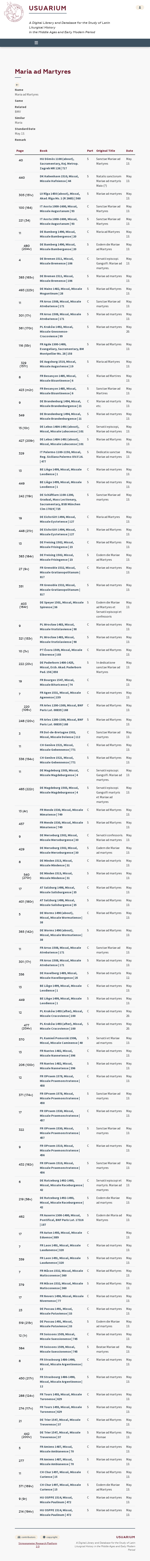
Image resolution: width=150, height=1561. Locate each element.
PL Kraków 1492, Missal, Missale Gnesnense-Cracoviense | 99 (56, 331)
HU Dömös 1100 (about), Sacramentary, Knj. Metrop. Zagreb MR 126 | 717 (59, 163)
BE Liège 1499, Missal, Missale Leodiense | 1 (61, 471)
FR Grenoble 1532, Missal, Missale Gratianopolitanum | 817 (60, 572)
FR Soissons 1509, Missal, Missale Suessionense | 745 (59, 1336)
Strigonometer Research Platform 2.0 (38, 1545)
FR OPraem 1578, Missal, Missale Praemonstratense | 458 (60, 1080)
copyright (50, 1537)
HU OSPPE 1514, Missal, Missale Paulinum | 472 (56, 1499)
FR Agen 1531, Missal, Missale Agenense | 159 (60, 695)
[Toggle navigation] (34, 43)
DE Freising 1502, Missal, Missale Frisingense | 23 (57, 544)
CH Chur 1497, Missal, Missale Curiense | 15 (60, 1474)
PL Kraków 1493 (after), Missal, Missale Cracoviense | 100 (61, 1013)
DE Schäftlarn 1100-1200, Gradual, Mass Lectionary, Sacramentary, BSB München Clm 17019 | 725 (60, 502)
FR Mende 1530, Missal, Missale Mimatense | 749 (61, 812)
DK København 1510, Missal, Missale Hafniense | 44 (59, 178)
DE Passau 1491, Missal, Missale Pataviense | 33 (56, 1311)
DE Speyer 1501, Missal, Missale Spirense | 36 (62, 604)
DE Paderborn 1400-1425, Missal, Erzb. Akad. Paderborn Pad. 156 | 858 (60, 667)
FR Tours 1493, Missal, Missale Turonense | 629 (61, 1396)
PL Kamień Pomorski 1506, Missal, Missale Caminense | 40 (61, 1040)
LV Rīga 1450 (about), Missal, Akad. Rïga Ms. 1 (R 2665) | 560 (60, 196)
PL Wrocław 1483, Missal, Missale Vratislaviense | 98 (58, 626)
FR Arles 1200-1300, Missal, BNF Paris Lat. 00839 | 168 (61, 707)
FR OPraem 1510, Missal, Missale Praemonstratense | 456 (60, 1150)
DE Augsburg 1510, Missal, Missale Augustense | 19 (58, 364)
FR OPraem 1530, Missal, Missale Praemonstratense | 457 (60, 1115)
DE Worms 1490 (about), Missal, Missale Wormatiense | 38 (61, 917)
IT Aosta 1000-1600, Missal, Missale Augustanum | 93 (59, 208)
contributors (26, 1537)
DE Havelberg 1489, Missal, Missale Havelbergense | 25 (59, 975)
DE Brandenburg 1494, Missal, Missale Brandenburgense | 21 (61, 403)
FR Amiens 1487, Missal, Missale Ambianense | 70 (57, 1449)
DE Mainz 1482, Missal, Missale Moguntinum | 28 (61, 291)
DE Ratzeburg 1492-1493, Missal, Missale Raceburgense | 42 (62, 1185)
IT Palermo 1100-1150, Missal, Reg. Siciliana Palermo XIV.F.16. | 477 (61, 456)
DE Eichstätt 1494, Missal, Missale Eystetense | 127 (58, 519)
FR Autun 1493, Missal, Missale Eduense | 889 (61, 1235)
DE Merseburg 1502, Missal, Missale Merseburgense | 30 (59, 837)
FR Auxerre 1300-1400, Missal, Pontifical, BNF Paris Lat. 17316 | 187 (61, 1219)
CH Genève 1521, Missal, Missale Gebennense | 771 (58, 747)
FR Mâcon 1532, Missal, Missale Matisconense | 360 (61, 1273)
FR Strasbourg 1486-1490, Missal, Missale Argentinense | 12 (61, 1364)
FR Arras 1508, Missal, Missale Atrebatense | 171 (60, 303)
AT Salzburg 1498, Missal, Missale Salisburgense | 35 (58, 889)
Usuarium (48, 8)
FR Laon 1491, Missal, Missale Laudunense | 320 (60, 1247)
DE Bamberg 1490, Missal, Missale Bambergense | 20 (58, 234)
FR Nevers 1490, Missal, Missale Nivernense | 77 (62, 1298)
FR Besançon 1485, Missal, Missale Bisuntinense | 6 (58, 378)
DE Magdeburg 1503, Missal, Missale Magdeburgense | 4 (59, 772)
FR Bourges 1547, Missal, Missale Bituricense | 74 (57, 682)
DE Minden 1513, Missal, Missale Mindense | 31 (56, 863)
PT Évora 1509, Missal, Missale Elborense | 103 (61, 652)
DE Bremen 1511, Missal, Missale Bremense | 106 (57, 261)
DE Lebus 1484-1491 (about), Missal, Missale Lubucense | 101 (62, 429)
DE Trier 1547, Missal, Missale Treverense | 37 (60, 1422)
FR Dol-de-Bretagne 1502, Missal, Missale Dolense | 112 (60, 734)
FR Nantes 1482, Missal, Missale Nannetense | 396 (57, 1053)
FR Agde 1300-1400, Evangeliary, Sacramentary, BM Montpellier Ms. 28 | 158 (62, 348)
